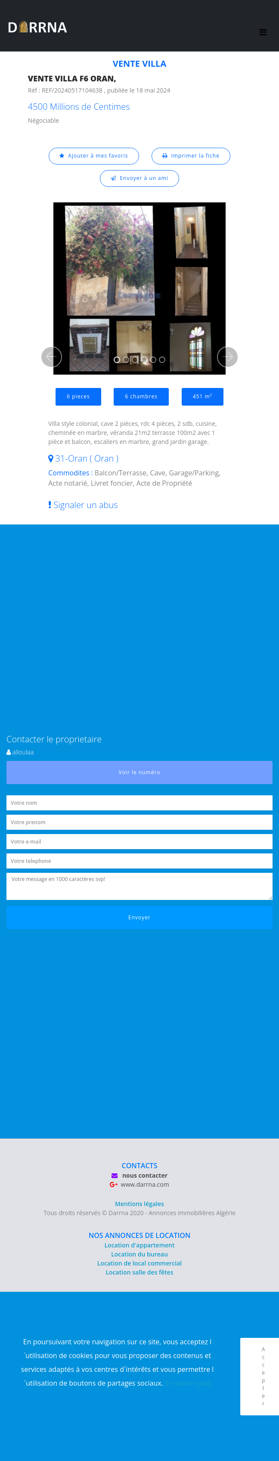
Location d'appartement (139, 1245)
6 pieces (78, 396)
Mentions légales (139, 1204)
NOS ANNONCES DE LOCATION (140, 1235)
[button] (51, 357)
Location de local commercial (139, 1263)
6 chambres (141, 396)
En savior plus (188, 1383)
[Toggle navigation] (263, 25)
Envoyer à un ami (139, 178)
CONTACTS (140, 1165)
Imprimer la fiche (191, 155)
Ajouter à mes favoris (93, 155)
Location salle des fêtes (140, 1272)
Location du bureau (139, 1254)
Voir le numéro (140, 772)
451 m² (202, 396)
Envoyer (139, 917)
